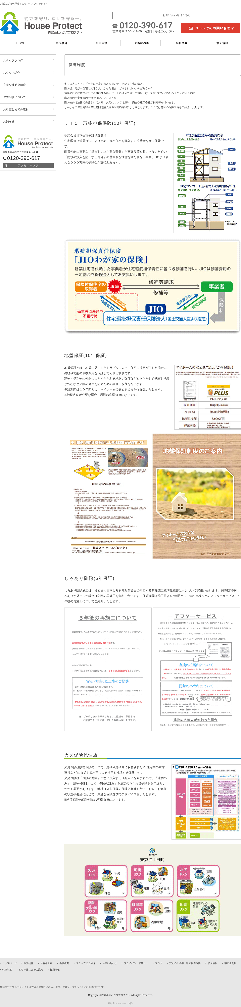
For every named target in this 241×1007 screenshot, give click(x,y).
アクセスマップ (28, 165)
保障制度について (14, 97)
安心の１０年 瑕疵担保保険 (185, 963)
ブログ (158, 963)
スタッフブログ (13, 60)
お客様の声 (46, 963)
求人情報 (212, 963)
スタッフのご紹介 (85, 963)
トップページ (9, 963)
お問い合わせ (109, 963)
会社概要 (64, 963)
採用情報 (55, 969)
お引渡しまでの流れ (16, 109)
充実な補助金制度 (14, 84)
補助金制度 (230, 963)
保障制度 (7, 969)
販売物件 (28, 963)
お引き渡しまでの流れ (31, 969)
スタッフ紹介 (11, 72)
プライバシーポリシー (136, 963)
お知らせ (8, 121)
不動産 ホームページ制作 (120, 1003)
